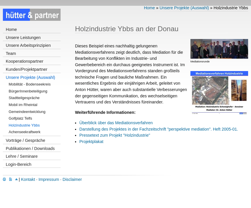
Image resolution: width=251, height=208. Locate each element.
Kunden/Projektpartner (26, 69)
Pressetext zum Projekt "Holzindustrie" (114, 135)
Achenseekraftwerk (24, 132)
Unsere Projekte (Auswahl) (30, 77)
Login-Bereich (18, 164)
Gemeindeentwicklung (27, 111)
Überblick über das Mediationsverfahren (116, 122)
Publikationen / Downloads (30, 148)
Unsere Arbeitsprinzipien (28, 45)
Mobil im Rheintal (23, 105)
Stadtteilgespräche (24, 98)
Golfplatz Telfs (20, 118)
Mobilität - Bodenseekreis (29, 84)
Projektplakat (91, 141)
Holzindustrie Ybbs (24, 125)
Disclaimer (72, 179)
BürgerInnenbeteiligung (28, 91)
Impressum (49, 179)
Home (11, 29)
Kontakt (28, 179)
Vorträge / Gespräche (25, 140)
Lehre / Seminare (22, 156)
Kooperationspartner (24, 61)
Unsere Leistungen (23, 37)
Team (11, 53)
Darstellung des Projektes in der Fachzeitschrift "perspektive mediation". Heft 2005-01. (158, 129)
